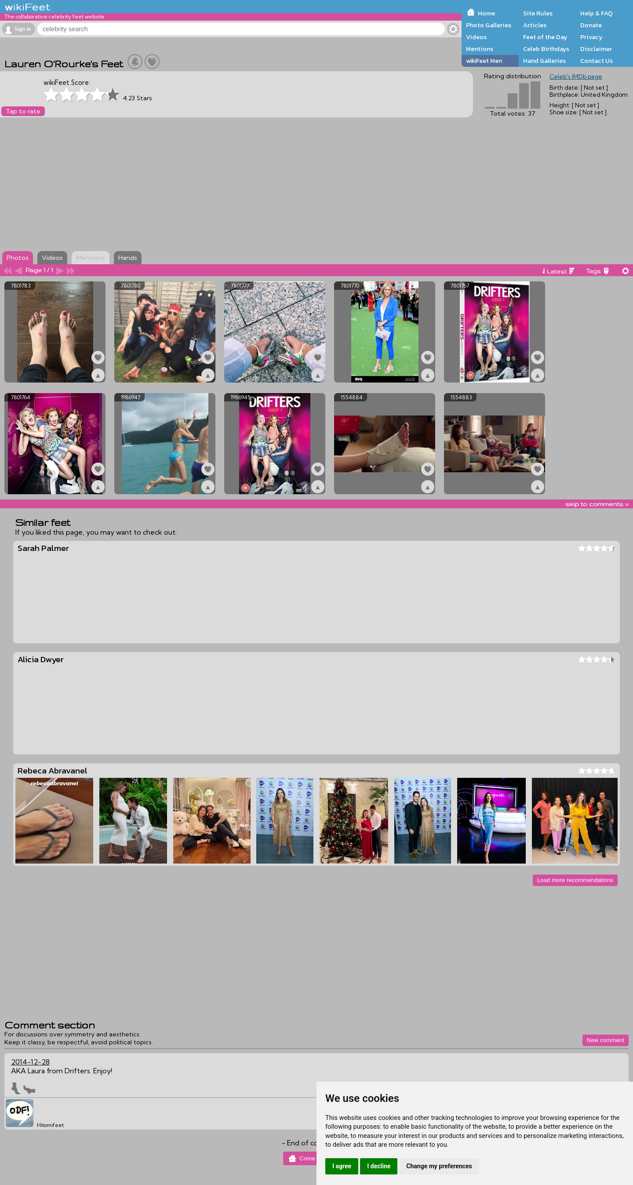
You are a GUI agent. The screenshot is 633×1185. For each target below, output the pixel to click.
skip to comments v (597, 503)
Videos (476, 37)
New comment (605, 1040)
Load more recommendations (575, 880)
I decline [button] (378, 1166)
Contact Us (596, 61)
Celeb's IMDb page (575, 76)
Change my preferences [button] (439, 1166)
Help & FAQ (596, 13)
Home (486, 13)
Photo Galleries (488, 25)
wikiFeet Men (484, 61)
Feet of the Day (545, 37)
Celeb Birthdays (546, 49)
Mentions (479, 49)
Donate (591, 25)
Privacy (591, 37)
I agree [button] (341, 1166)
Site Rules (538, 13)
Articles (534, 25)
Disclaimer (596, 49)
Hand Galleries (544, 61)
